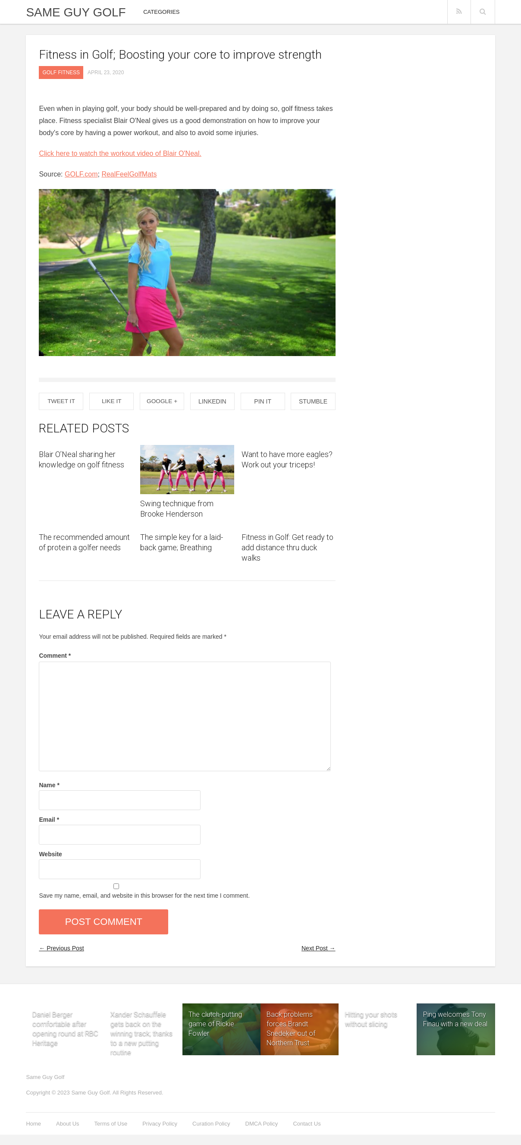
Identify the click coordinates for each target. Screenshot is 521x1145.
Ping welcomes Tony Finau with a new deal (455, 1019)
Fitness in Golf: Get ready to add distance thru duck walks (287, 547)
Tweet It (61, 401)
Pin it (262, 401)
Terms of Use (111, 1123)
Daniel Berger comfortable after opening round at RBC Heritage (65, 1013)
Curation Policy (211, 1123)
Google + (162, 401)
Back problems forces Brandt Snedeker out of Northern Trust (291, 1028)
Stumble (313, 401)
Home (33, 1123)
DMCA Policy (261, 1123)
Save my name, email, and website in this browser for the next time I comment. (144, 895)
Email (49, 819)
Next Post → (318, 948)
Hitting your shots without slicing (371, 1013)
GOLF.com (81, 174)
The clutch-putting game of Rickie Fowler (215, 1024)
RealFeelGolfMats (129, 174)
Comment (55, 655)
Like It (111, 401)
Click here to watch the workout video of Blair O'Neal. (120, 153)
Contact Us (306, 1123)
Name (49, 785)
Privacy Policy (159, 1123)
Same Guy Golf (76, 12)
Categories (161, 12)
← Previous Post (61, 948)
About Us (67, 1123)
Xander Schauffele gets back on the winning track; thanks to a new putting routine (141, 1013)
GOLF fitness (61, 72)
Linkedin (212, 401)
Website (50, 854)
